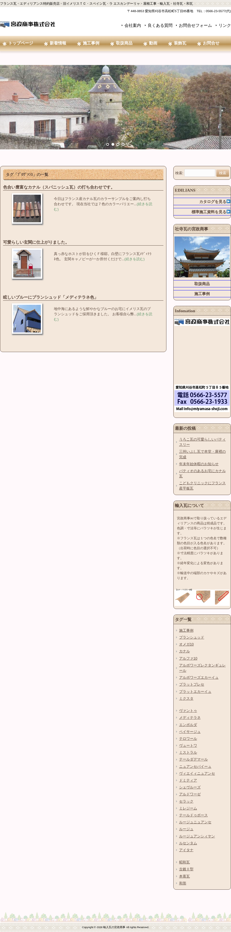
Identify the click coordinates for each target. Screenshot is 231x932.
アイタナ (186, 850)
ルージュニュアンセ (195, 822)
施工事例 (202, 293)
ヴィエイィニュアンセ (197, 773)
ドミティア (188, 780)
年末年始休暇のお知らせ (199, 464)
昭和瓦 (184, 862)
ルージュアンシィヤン (197, 836)
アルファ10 (188, 658)
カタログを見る (214, 201)
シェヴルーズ (190, 787)
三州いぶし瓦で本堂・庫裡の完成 (202, 454)
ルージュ (186, 829)
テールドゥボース (193, 815)
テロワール (188, 738)
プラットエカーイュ (195, 691)
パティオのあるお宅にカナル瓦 (202, 473)
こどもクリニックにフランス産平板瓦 (202, 485)
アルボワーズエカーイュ (199, 677)
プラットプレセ (191, 684)
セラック (186, 801)
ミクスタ (186, 698)
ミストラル (188, 752)
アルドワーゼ (190, 794)
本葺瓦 (184, 876)
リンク (225, 25)
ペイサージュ (190, 732)
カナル (184, 651)
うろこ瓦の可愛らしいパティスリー (202, 442)
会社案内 (132, 25)
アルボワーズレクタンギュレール (202, 668)
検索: (179, 173)
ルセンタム (188, 843)
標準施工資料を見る (211, 212)
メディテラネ (190, 717)
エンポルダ (188, 725)
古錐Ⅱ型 (186, 869)
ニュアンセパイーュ (195, 766)
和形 (182, 883)
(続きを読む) (134, 259)
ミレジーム (188, 808)
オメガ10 (186, 644)
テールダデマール (193, 759)
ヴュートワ (188, 745)
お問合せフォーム (195, 25)
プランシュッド (191, 637)
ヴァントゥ (188, 711)
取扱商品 (202, 284)
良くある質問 (160, 25)
